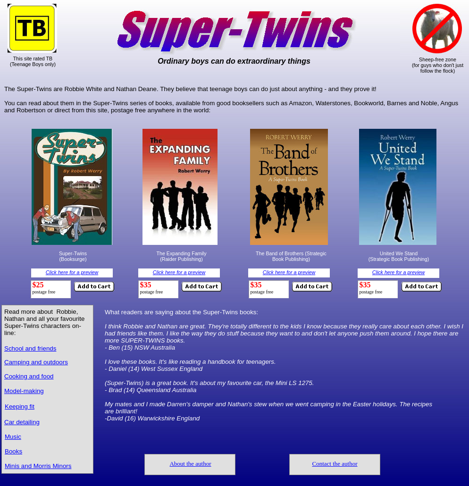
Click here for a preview (72, 272)
